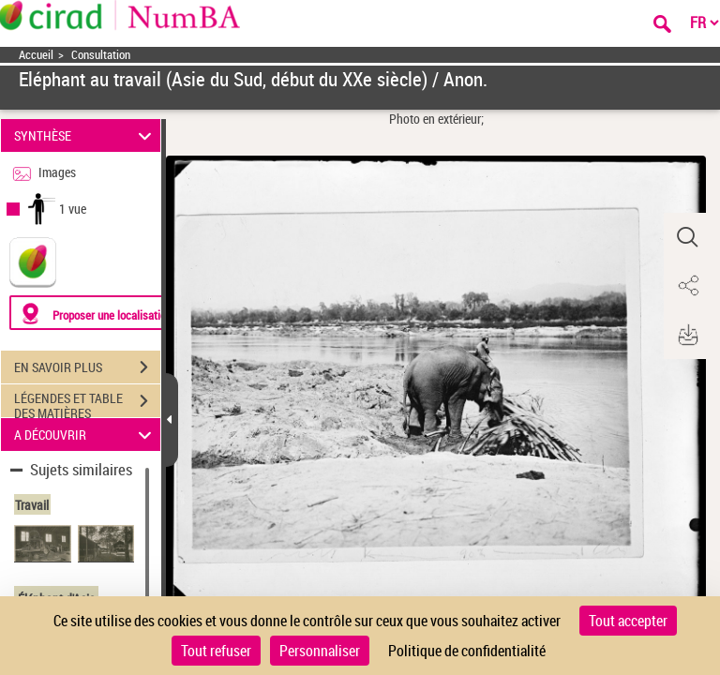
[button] (687, 237)
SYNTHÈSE (86, 135)
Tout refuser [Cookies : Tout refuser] (216, 650)
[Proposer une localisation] (98, 312)
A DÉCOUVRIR (86, 434)
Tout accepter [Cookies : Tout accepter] (628, 620)
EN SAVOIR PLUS (87, 367)
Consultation (100, 55)
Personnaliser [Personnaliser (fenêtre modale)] (319, 650)
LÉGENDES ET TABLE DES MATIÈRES (87, 403)
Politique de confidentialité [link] (467, 650)
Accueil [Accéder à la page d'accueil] (36, 55)
